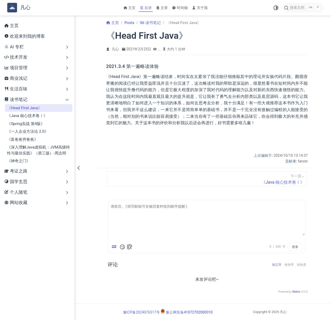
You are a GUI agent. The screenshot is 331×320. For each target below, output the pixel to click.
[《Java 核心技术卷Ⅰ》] (207, 178)
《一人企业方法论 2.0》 (27, 131)
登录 (295, 247)
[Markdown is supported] (115, 247)
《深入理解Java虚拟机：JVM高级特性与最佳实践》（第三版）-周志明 (38, 150)
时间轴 (180, 8)
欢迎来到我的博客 (24, 36)
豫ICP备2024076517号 (141, 312)
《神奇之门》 (18, 161)
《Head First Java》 (24, 108)
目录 (146, 8)
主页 (129, 8)
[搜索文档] (303, 7)
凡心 (115, 49)
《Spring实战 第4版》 (25, 123)
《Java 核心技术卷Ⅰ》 (27, 115)
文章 (162, 8)
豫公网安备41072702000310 (189, 312)
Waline (296, 291)
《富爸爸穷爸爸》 (22, 139)
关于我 (200, 8)
